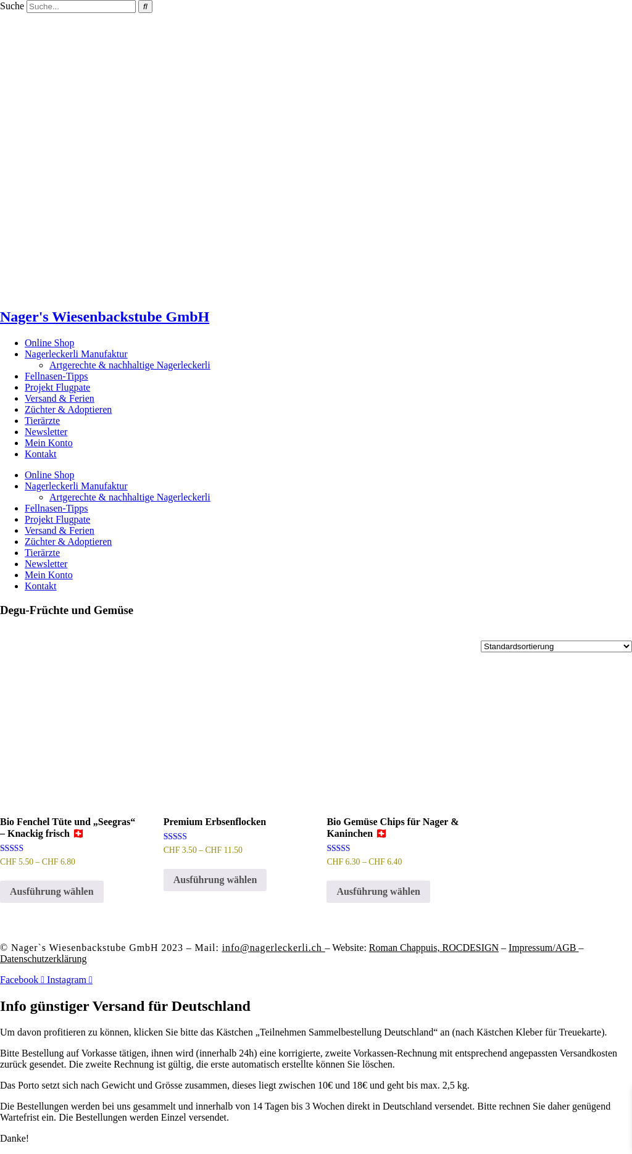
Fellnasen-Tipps (56, 376)
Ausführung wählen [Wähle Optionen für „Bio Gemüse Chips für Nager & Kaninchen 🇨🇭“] (378, 891)
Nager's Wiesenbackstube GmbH (104, 317)
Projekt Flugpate (57, 387)
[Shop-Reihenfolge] (556, 646)
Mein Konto (49, 443)
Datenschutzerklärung (43, 958)
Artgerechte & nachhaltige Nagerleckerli (129, 365)
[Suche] (145, 6)
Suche (12, 6)
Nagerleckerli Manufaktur (76, 354)
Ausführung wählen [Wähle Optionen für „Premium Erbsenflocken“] (215, 879)
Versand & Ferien (59, 398)
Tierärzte (42, 420)
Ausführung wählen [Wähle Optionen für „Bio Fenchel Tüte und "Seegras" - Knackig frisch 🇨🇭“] (52, 891)
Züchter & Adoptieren (68, 409)
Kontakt (41, 454)
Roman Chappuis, (434, 947)
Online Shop (49, 343)
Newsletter (46, 431)
